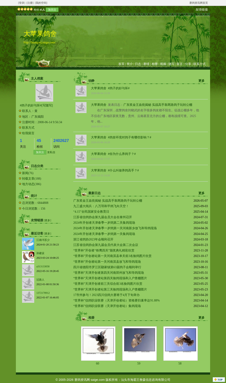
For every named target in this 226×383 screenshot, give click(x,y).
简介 (130, 64)
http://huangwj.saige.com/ (40, 42)
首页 (121, 64)
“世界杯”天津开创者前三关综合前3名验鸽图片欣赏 (107, 283)
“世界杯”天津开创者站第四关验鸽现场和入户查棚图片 (110, 278)
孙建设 (40, 253)
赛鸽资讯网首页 (198, 2)
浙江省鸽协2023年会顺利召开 (93, 239)
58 (179, 363)
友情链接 (202, 9)
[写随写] (47, 105)
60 (97, 363)
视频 (163, 64)
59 (138, 363)
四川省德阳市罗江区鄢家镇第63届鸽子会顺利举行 (107, 267)
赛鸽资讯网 (82, 379)
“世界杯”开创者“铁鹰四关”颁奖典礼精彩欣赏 (103, 250)
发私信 (51, 152)
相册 (155, 64)
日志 (138, 64)
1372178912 (43, 292)
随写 (171, 64)
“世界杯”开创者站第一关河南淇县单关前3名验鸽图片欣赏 (112, 256)
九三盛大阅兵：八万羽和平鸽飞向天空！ (101, 206)
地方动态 (28, 184)
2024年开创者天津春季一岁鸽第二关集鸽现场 (104, 222)
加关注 (52, 9)
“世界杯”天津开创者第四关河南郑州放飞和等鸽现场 (108, 272)
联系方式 (199, 64)
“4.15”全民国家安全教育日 (91, 211)
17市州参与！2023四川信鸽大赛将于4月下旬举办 (106, 295)
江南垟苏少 (43, 240)
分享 (188, 64)
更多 (201, 80)
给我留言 (28, 133)
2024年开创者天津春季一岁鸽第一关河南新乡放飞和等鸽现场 (115, 228)
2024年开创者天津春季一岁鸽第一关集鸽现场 (104, 234)
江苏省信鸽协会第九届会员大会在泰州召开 (102, 217)
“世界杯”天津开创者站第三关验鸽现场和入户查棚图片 (110, 289)
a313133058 (42, 266)
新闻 (25, 173)
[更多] (47, 220)
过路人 (40, 279)
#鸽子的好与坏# (30, 105)
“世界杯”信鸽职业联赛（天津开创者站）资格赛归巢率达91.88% (116, 300)
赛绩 (146, 64)
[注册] (30, 2)
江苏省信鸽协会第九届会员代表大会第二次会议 (105, 245)
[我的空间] (41, 2)
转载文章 (28, 178)
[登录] (21, 2)
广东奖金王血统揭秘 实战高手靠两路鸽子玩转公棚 (157, 104)
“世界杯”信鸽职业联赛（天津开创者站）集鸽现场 (107, 306)
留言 (180, 64)
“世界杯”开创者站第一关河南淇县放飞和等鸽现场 (107, 261)
